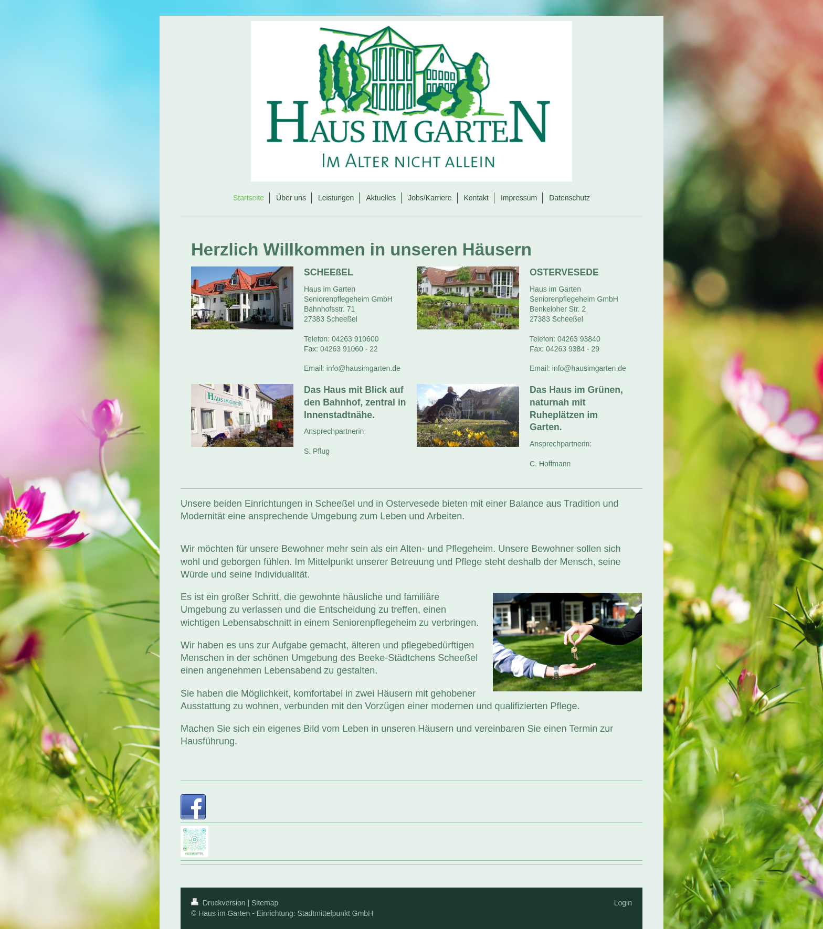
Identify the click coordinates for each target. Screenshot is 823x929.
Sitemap (264, 903)
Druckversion (219, 903)
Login (623, 903)
